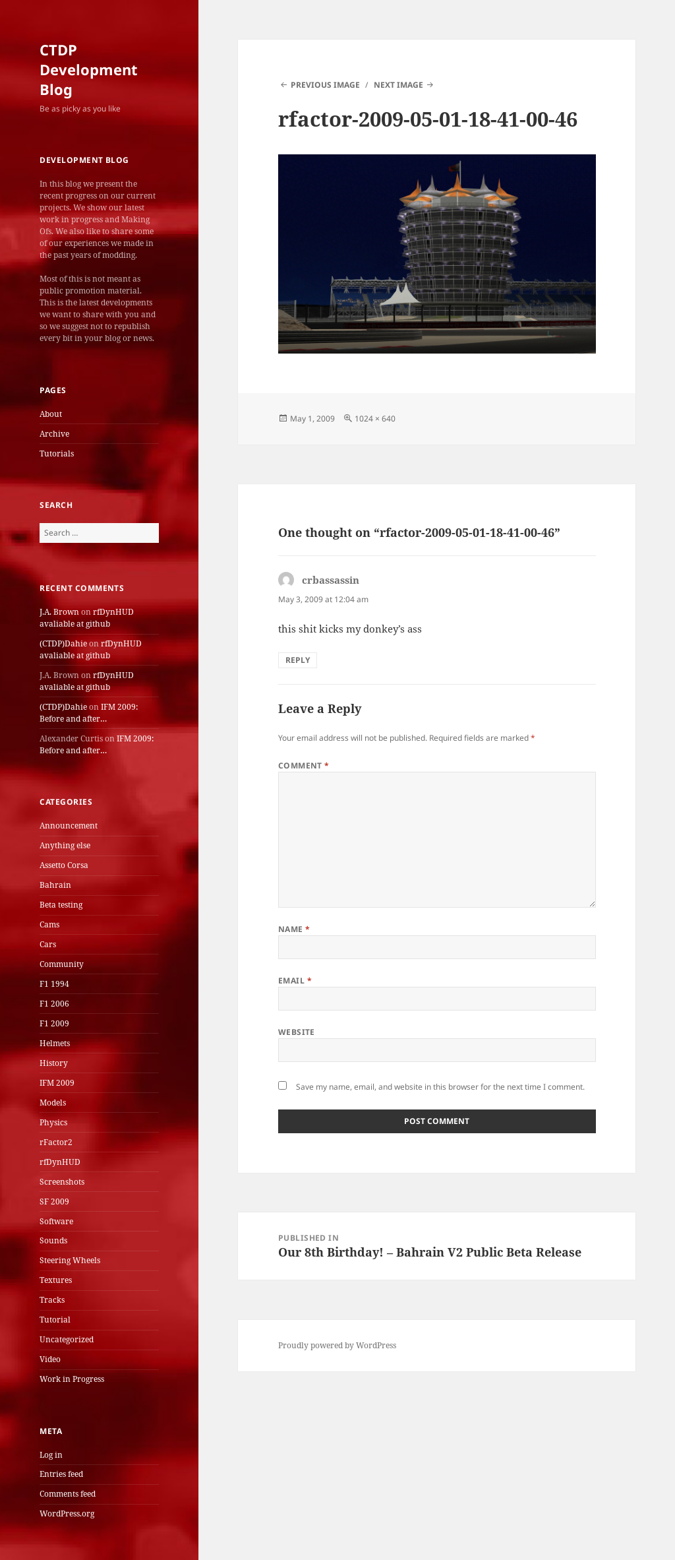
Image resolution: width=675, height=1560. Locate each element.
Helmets (55, 1043)
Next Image (398, 84)
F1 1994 (54, 983)
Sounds (53, 1240)
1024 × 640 (375, 418)
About (51, 414)
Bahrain (55, 884)
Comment (304, 765)
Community (62, 964)
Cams (49, 924)
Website (296, 1032)
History (54, 1063)
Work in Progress (72, 1379)
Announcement (69, 825)
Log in (51, 1454)
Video (50, 1359)
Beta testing (61, 904)
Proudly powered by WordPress (337, 1345)
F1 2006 (54, 1003)
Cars (48, 944)
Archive (54, 433)
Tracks (52, 1299)
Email (295, 980)
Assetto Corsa (64, 865)
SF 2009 (54, 1201)
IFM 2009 (57, 1082)
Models (53, 1102)
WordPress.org (67, 1513)
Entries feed (61, 1474)
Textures (56, 1280)
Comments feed (68, 1493)
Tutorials (57, 453)
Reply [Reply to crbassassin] (297, 660)
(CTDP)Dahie (63, 643)
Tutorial (55, 1319)
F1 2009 (54, 1023)
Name (294, 929)
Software (56, 1221)
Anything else (65, 845)
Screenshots (62, 1181)
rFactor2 (56, 1142)
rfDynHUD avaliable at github (87, 617)
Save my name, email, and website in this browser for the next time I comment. (440, 1086)
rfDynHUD (60, 1162)
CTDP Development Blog (89, 69)
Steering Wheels (70, 1260)
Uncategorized (67, 1339)
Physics (53, 1122)
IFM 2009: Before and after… (89, 712)
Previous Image (325, 84)
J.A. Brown (59, 611)
